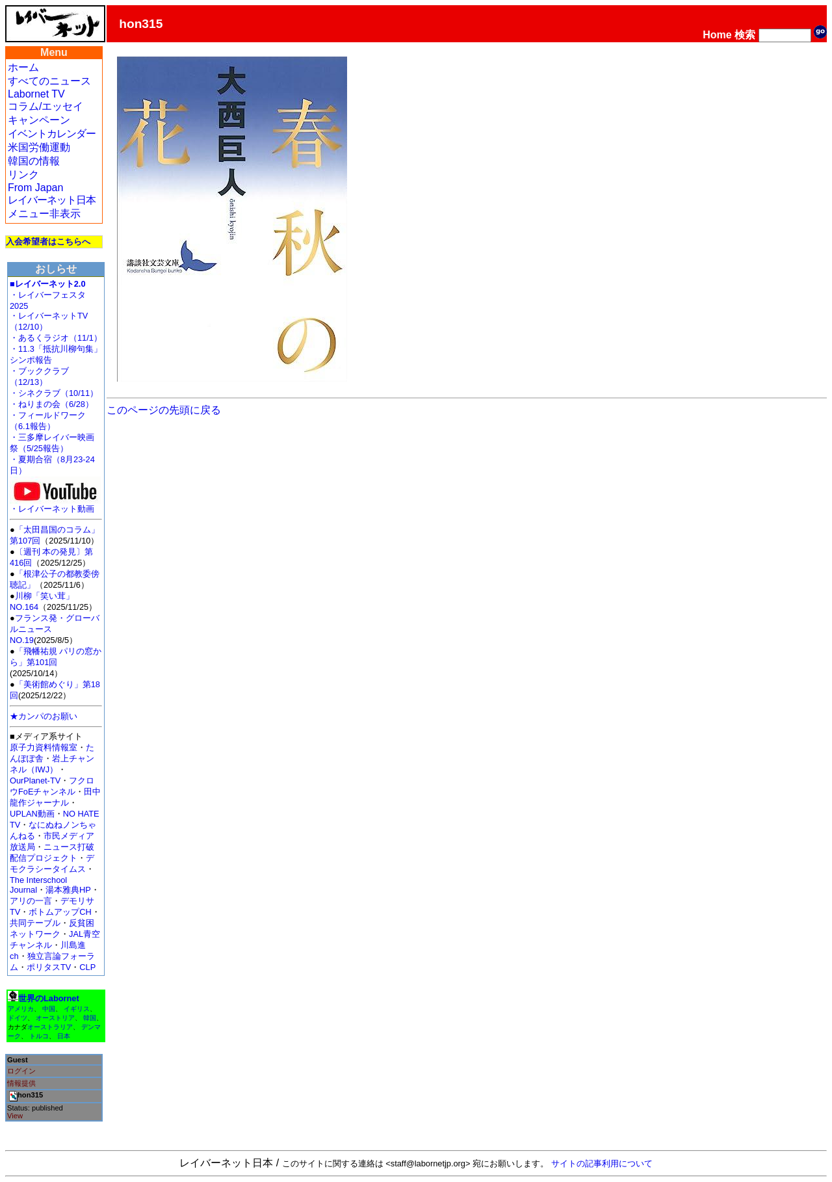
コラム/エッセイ (45, 106)
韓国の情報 (34, 160)
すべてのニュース (49, 80)
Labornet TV (36, 93)
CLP (87, 967)
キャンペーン (39, 119)
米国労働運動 (39, 147)
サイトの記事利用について (602, 1163)
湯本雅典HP (68, 890)
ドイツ (17, 1017)
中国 (48, 1008)
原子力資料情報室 (43, 747)
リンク (23, 174)
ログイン (21, 1071)
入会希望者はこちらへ (48, 241)
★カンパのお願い (43, 716)
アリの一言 (31, 901)
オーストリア (55, 1017)
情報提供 (21, 1083)
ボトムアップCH (60, 912)
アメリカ (21, 1008)
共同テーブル (35, 923)
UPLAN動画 (32, 814)
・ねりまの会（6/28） (52, 404)
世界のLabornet (48, 998)
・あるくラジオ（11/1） (56, 338)
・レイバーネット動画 (55, 505)
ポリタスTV (49, 967)
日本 (63, 1036)
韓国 (89, 1017)
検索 (744, 34)
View (15, 1116)
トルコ (39, 1036)
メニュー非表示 (44, 213)
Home (717, 34)
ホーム (23, 67)
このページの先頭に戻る (164, 409)
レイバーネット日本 (52, 199)
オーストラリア (50, 1027)
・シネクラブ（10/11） (54, 393)
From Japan (35, 187)
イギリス (77, 1008)
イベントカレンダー (52, 133)
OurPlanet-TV (35, 780)
